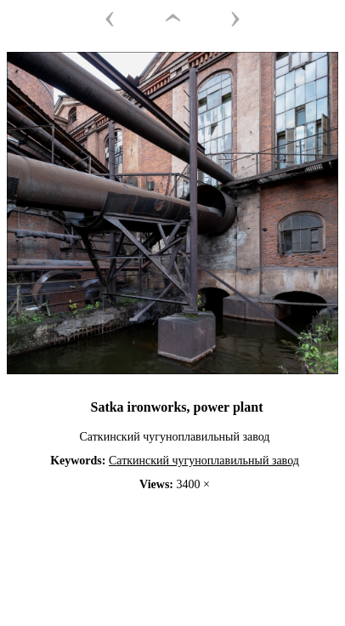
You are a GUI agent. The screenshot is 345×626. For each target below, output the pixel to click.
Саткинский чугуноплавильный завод (204, 460)
